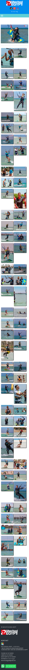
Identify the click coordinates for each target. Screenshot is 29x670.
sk (11, 11)
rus (14, 11)
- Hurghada (10, 646)
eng (17, 11)
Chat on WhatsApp (10, 666)
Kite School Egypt (10, 658)
